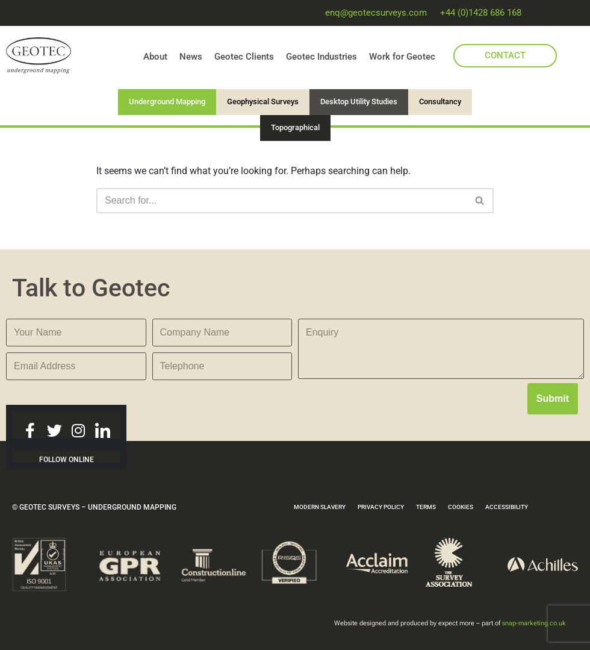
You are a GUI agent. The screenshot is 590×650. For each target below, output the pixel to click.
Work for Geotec (402, 56)
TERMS (426, 507)
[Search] (281, 200)
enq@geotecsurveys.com (376, 12)
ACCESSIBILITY (506, 507)
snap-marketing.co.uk (534, 623)
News (190, 56)
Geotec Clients (244, 56)
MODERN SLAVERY (320, 507)
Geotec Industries (321, 56)
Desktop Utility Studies (358, 101)
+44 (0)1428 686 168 (480, 12)
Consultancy (440, 101)
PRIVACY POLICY (381, 507)
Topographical (295, 127)
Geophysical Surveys (263, 101)
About (155, 56)
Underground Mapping (167, 101)
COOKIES (460, 507)
